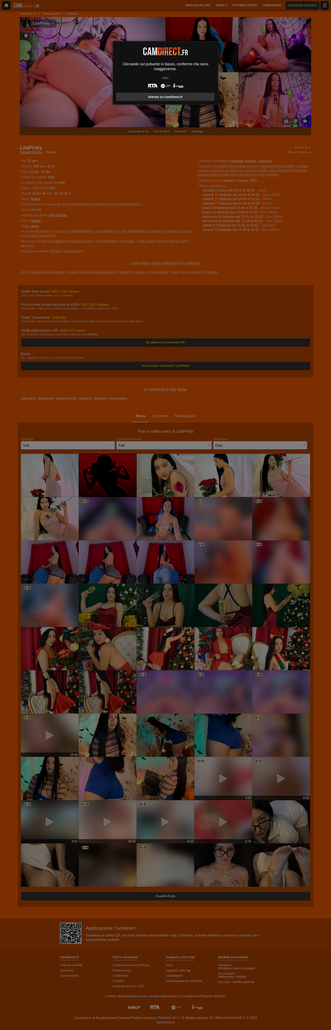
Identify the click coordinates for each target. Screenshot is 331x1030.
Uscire (165, 77)
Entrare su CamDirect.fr (165, 97)
